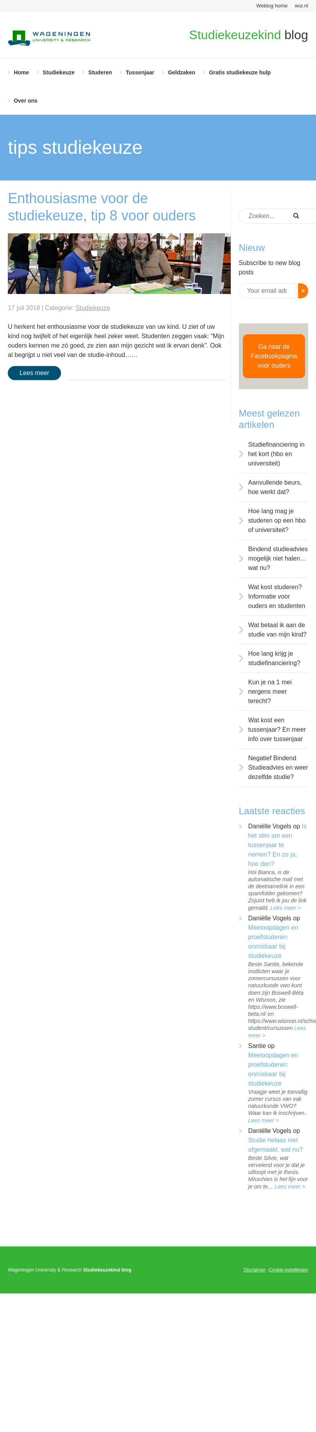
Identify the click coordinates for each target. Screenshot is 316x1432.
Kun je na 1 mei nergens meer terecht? (270, 691)
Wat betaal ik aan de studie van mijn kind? (277, 630)
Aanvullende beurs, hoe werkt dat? (275, 487)
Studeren (100, 72)
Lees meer (34, 373)
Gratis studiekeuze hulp (240, 72)
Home (21, 72)
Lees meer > (285, 908)
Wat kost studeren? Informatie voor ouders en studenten (276, 596)
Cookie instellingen (288, 1270)
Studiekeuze (59, 72)
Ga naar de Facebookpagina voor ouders (274, 356)
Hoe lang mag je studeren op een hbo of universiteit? (277, 520)
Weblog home (271, 6)
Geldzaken (181, 72)
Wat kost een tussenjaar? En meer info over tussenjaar (277, 729)
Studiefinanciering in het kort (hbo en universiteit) (276, 454)
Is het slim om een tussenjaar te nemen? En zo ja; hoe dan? (277, 845)
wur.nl (301, 6)
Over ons (26, 100)
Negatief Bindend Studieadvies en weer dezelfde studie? (278, 767)
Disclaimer (255, 1270)
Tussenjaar (140, 72)
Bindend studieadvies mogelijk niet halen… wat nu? (278, 558)
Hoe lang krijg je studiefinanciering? (274, 658)
